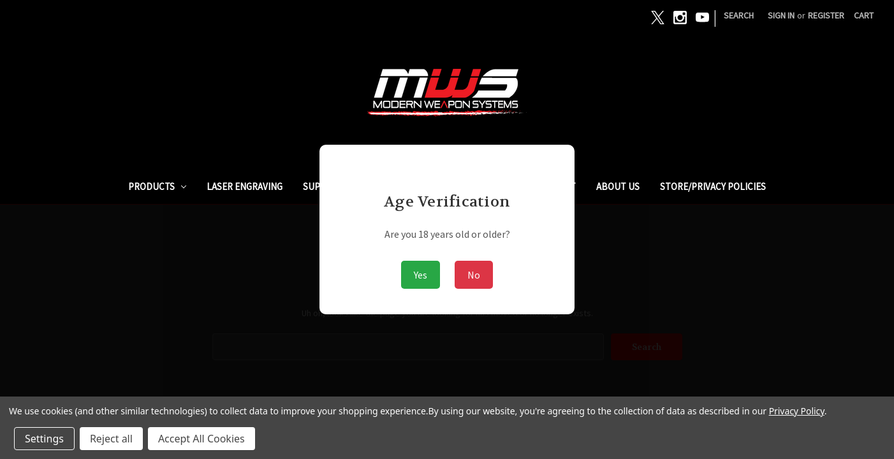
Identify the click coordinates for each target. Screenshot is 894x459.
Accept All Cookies (201, 439)
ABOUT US (618, 186)
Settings (44, 439)
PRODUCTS (157, 186)
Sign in (781, 15)
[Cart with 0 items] (864, 15)
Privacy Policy (796, 411)
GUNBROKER (487, 186)
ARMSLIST (555, 186)
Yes (420, 274)
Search (739, 15)
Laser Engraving (244, 186)
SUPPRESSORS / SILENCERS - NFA (371, 186)
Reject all (111, 439)
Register (826, 15)
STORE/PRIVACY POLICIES (713, 186)
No (473, 274)
